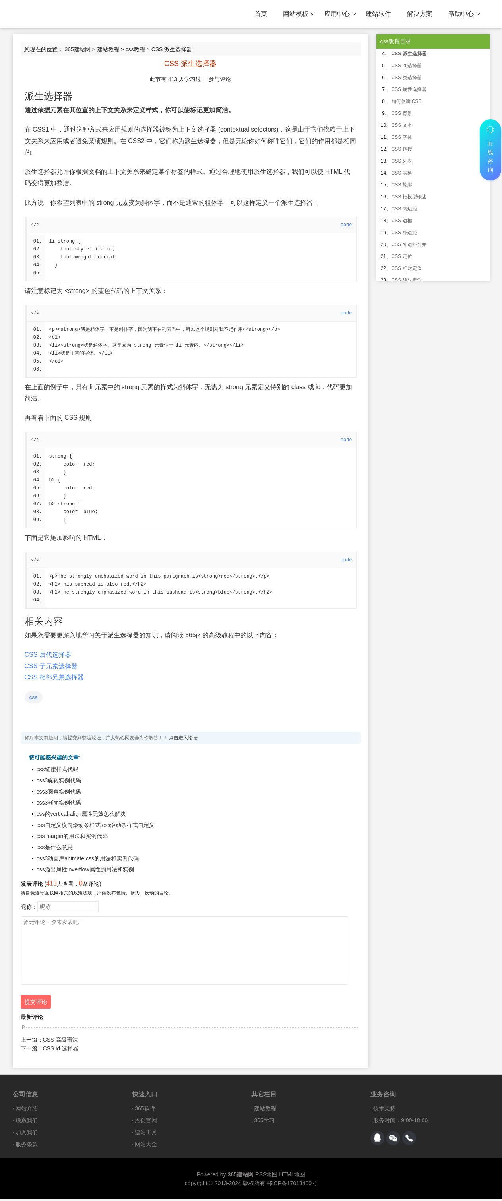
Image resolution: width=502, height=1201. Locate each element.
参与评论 (220, 79)
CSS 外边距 (404, 232)
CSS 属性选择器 (409, 89)
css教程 (135, 49)
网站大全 (146, 1146)
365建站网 (77, 49)
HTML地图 (292, 1176)
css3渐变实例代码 (59, 804)
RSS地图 (266, 1176)
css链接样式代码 (57, 771)
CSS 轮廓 (402, 185)
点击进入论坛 (183, 739)
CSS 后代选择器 (48, 656)
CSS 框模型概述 (409, 197)
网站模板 (299, 14)
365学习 (264, 1122)
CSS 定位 (402, 256)
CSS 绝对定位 (407, 280)
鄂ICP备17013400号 (292, 1185)
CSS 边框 (402, 220)
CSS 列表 (402, 161)
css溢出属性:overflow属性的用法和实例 (85, 871)
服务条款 (27, 1146)
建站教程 (108, 49)
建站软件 (378, 13)
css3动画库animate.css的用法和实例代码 (88, 860)
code (346, 225)
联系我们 (27, 1122)
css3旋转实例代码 (59, 782)
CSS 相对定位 (407, 268)
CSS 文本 (402, 125)
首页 (260, 13)
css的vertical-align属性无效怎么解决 (81, 815)
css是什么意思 (55, 849)
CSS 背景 (402, 113)
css (33, 699)
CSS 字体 (402, 137)
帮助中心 (464, 14)
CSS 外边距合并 (409, 244)
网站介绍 (27, 1110)
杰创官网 (146, 1122)
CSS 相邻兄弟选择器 (54, 678)
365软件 (145, 1110)
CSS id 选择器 (60, 1050)
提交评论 (36, 1003)
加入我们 (27, 1134)
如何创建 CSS (407, 101)
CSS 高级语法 (60, 1041)
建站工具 (146, 1134)
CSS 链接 (402, 149)
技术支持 (384, 1110)
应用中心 (340, 14)
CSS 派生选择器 (409, 53)
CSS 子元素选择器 (51, 667)
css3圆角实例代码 (59, 793)
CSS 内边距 (404, 208)
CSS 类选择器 (407, 77)
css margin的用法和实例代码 (72, 837)
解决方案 (419, 13)
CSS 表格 (402, 173)
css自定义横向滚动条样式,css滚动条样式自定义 (96, 826)
